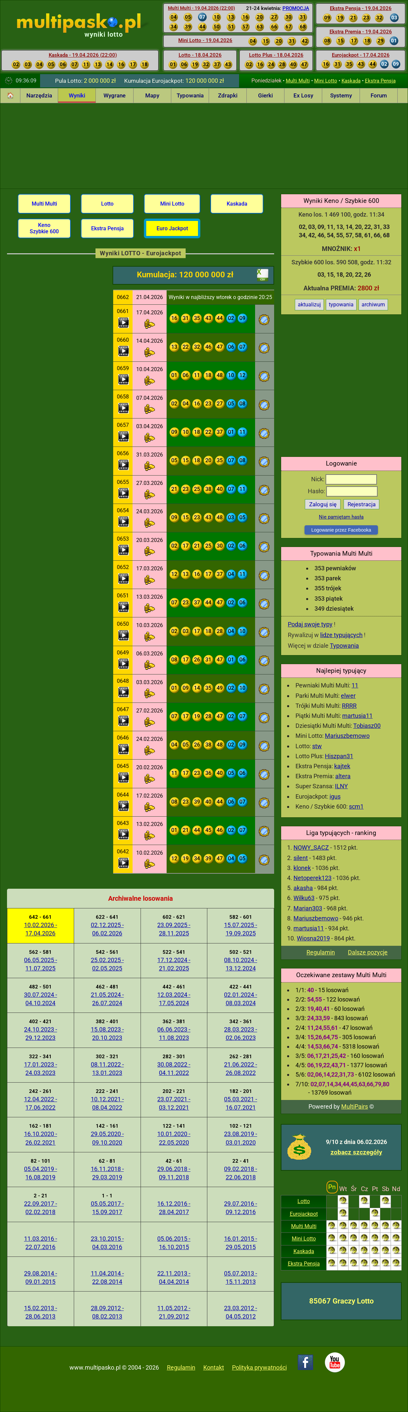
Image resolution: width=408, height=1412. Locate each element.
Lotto (303, 1201)
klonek (302, 867)
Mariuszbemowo (347, 735)
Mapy (152, 95)
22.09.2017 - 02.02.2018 (40, 1207)
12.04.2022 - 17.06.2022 (40, 1103)
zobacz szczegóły (356, 1152)
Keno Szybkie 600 (44, 228)
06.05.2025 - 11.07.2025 (40, 964)
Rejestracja (362, 504)
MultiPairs (354, 1106)
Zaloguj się (323, 504)
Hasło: (343, 491)
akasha (303, 887)
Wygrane (115, 95)
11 (355, 685)
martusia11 (357, 715)
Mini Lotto (325, 81)
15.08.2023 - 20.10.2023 (107, 1033)
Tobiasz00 (367, 725)
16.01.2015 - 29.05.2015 (240, 1242)
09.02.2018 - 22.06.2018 (240, 1173)
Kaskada (351, 81)
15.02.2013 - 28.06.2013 (40, 1312)
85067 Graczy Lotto (341, 1301)
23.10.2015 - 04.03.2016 (107, 1242)
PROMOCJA (295, 8)
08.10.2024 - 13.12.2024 (240, 964)
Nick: (344, 479)
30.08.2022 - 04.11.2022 (173, 1068)
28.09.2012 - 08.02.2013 (107, 1312)
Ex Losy (303, 95)
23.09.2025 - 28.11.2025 (173, 929)
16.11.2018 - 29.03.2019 (107, 1173)
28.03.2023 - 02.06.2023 (240, 1033)
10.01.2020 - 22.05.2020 (173, 1138)
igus (335, 796)
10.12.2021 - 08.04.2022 (107, 1103)
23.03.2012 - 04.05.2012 (240, 1312)
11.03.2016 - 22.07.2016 (40, 1242)
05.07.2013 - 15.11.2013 (240, 1277)
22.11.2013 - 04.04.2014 (173, 1277)
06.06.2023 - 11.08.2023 (173, 1033)
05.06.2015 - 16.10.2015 (173, 1242)
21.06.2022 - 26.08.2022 (240, 1068)
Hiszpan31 (339, 756)
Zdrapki (227, 95)
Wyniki (77, 95)
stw (317, 746)
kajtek (342, 766)
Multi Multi (298, 81)
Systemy (341, 95)
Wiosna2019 (313, 938)
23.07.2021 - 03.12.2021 (173, 1103)
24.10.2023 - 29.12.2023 (40, 1033)
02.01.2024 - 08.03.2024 (240, 999)
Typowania (190, 95)
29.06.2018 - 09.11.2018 (173, 1173)
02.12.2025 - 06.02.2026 (107, 929)
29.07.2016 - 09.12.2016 (240, 1207)
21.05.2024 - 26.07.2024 (107, 999)
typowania (341, 304)
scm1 (356, 806)
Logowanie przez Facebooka (341, 530)
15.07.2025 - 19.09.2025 (240, 929)
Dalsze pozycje (368, 952)
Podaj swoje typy (310, 624)
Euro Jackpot (172, 228)
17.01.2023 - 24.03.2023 (40, 1068)
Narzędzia (39, 95)
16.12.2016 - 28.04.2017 (173, 1207)
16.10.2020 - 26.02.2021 (40, 1138)
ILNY (341, 786)
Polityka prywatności (259, 1367)
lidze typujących (341, 634)
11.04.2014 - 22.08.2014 (107, 1277)
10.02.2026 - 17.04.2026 (40, 929)
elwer (348, 695)
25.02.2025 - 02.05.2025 (107, 964)
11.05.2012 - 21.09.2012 (173, 1312)
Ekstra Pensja (380, 81)
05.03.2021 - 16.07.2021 (240, 1103)
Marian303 (307, 908)
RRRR (349, 705)
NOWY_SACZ (311, 847)
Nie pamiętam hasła (341, 517)
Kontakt (213, 1367)
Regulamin (321, 952)
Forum (379, 95)
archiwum (373, 304)
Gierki (265, 95)
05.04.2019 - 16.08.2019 (40, 1173)
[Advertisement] (204, 144)
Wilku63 (304, 897)
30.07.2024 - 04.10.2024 (40, 999)
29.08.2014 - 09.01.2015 (40, 1277)
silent (300, 857)
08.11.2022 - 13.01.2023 (107, 1068)
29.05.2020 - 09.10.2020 (107, 1138)
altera (343, 776)
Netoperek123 (312, 877)
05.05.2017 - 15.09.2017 (107, 1207)
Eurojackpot (304, 1214)
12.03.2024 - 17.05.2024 (173, 999)
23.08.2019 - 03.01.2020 (240, 1138)
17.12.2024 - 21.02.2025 (173, 964)
